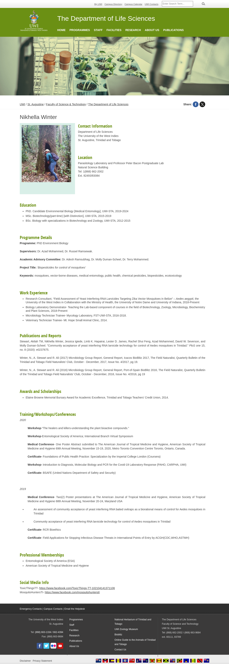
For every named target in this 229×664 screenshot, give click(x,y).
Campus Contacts (53, 608)
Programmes (79, 30)
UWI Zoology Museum (126, 629)
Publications (173, 30)
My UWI (98, 4)
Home (61, 30)
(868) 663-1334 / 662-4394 (49, 632)
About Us (152, 30)
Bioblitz (118, 634)
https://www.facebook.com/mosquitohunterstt (72, 592)
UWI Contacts (151, 4)
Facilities (114, 30)
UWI (22, 104)
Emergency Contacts (31, 608)
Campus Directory (113, 4)
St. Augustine (35, 104)
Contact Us (120, 649)
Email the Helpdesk (74, 608)
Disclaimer (25, 660)
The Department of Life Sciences (108, 104)
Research (133, 30)
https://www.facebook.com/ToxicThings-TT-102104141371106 (77, 588)
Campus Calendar (133, 4)
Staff (98, 30)
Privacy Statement (42, 660)
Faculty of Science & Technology (66, 104)
